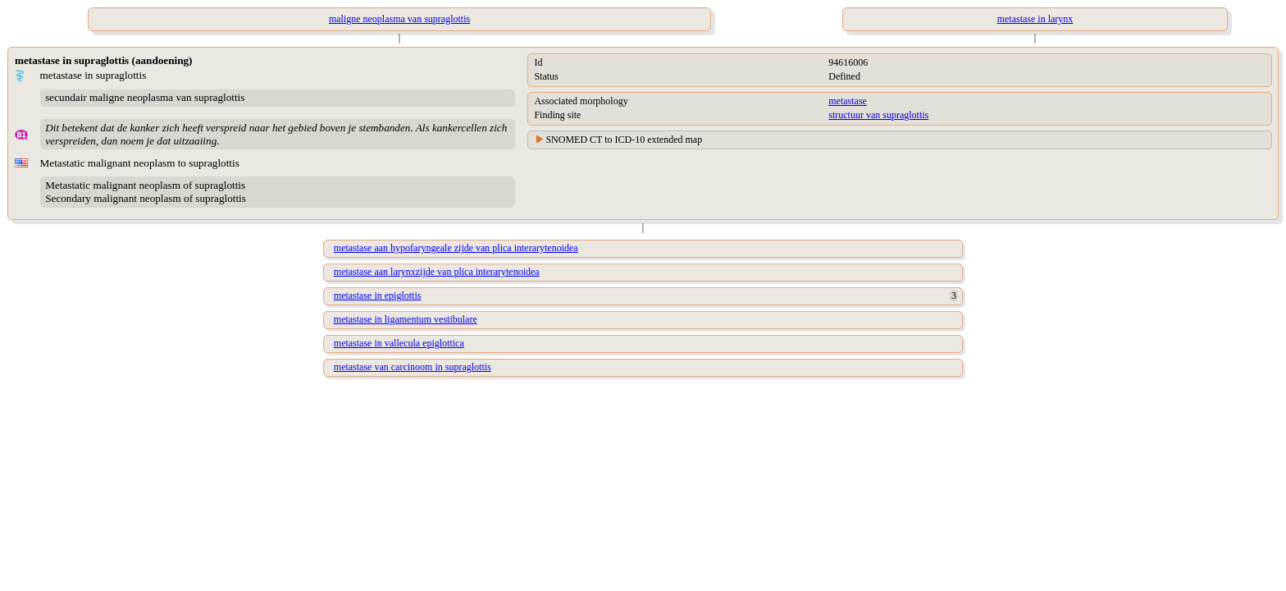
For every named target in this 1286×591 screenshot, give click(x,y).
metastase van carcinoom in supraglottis (412, 367)
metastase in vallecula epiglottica (399, 343)
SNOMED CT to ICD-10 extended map (623, 139)
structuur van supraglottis (878, 115)
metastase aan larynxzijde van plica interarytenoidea (437, 271)
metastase (847, 101)
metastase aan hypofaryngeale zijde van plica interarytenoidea (456, 248)
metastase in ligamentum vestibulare (405, 319)
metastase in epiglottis (378, 295)
